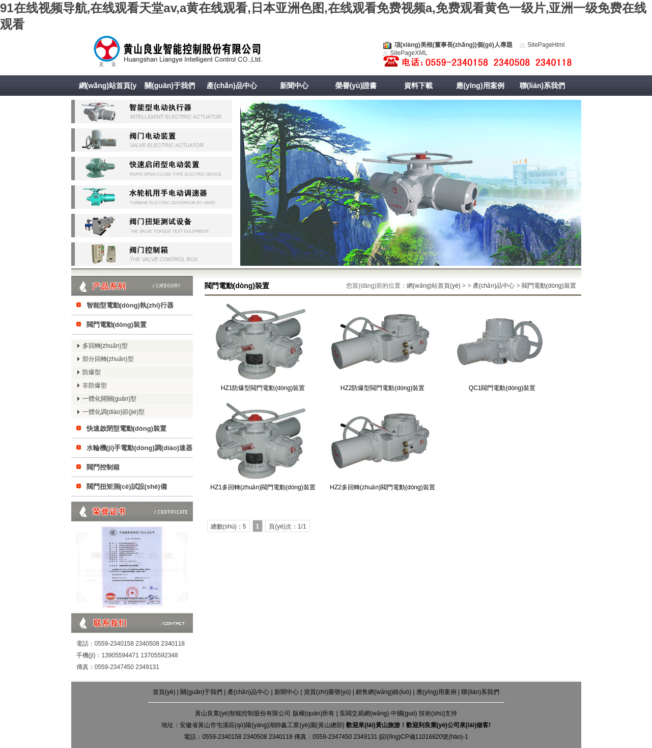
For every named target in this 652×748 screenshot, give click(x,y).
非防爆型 (94, 385)
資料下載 (418, 85)
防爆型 (91, 372)
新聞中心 (294, 85)
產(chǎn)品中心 (232, 85)
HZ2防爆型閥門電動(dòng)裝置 (382, 388)
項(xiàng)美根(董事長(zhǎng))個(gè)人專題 (453, 44)
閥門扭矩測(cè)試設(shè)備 (127, 486)
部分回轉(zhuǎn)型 (108, 359)
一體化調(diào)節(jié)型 (113, 411)
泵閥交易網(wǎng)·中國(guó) (378, 713)
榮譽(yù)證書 (356, 85)
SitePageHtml (545, 44)
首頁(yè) (164, 692)
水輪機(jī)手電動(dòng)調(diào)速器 (140, 448)
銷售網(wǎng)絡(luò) (383, 692)
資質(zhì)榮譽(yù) (327, 692)
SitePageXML (409, 53)
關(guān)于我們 (170, 85)
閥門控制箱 (103, 467)
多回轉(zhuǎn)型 (105, 345)
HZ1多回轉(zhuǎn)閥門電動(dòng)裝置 (262, 487)
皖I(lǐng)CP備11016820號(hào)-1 (423, 736)
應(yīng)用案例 (480, 85)
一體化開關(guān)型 (109, 398)
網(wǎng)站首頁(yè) (108, 95)
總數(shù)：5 (228, 526)
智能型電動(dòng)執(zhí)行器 (130, 305)
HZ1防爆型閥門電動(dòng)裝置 (263, 388)
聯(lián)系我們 (542, 85)
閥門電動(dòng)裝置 (117, 324)
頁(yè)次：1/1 (287, 526)
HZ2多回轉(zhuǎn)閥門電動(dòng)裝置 (382, 487)
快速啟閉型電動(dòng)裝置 (126, 428)
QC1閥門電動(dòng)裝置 (502, 388)
